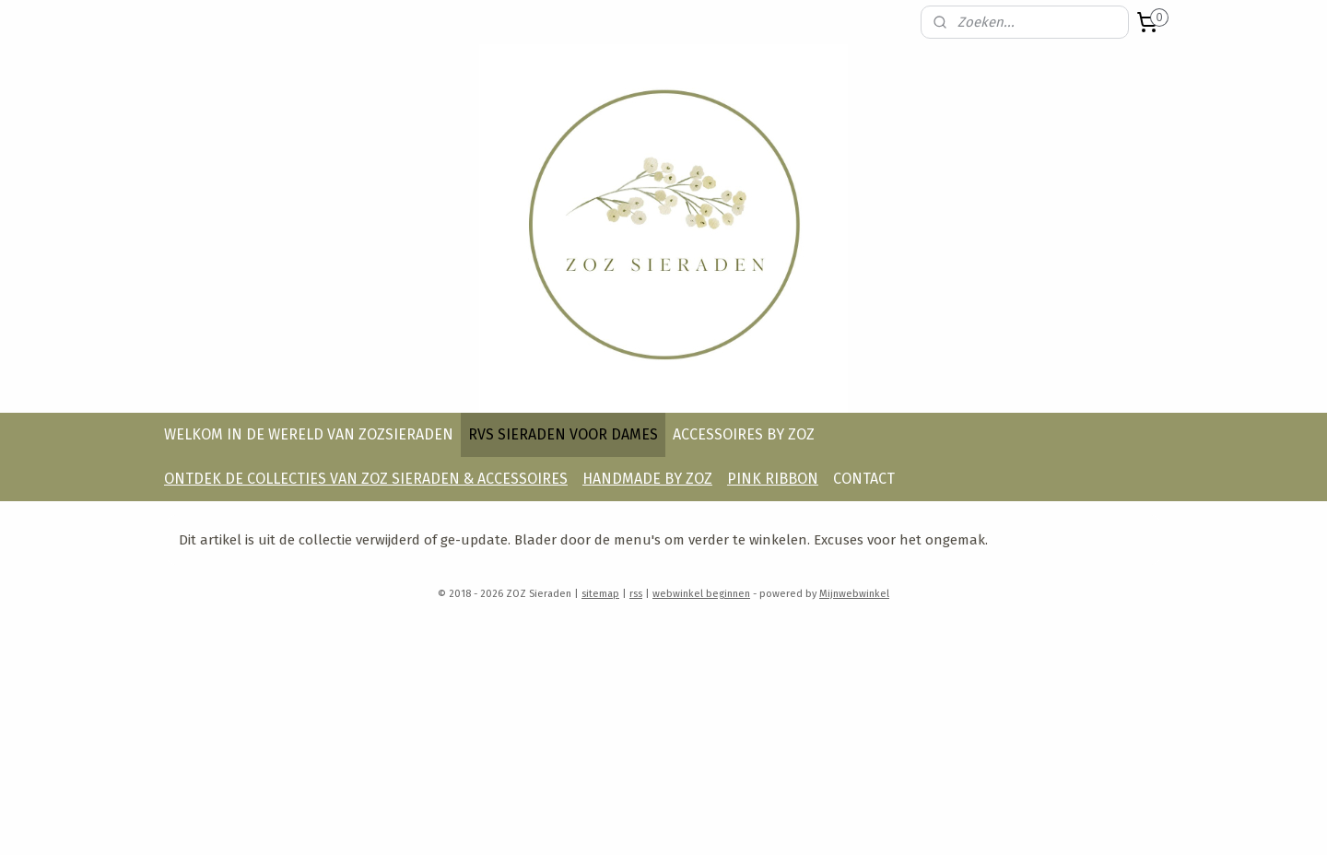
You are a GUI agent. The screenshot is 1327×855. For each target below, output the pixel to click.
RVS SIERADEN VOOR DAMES (563, 434)
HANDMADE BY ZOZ (647, 478)
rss (635, 594)
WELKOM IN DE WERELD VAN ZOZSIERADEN (308, 434)
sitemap (600, 594)
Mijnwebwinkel (854, 594)
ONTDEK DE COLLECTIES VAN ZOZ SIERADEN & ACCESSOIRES (366, 478)
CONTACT (864, 478)
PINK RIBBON (772, 478)
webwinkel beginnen (701, 594)
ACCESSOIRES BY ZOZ (744, 434)
